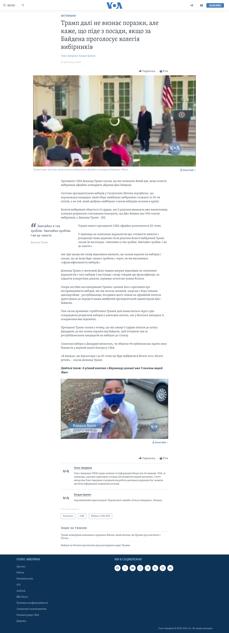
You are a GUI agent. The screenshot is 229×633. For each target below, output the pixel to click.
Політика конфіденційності (32, 603)
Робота (20, 572)
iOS (19, 585)
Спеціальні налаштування (31, 609)
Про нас (21, 566)
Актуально (68, 15)
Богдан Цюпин (87, 56)
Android (21, 591)
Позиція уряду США (28, 615)
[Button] (147, 71)
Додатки (21, 621)
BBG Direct (22, 597)
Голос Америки (69, 56)
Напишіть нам (25, 578)
